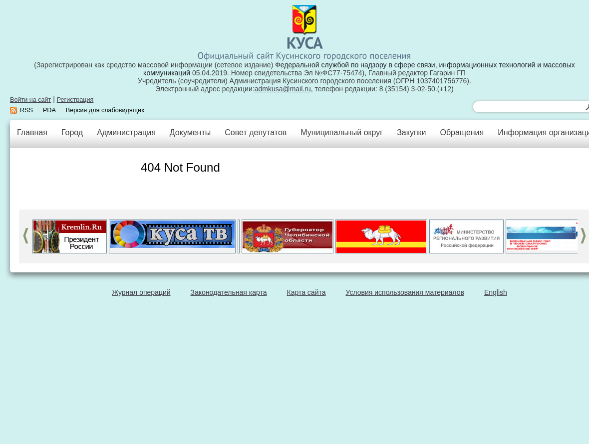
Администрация (126, 132)
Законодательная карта (229, 292)
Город (72, 132)
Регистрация (75, 99)
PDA (49, 110)
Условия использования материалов (405, 292)
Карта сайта (306, 292)
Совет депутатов (256, 132)
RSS (26, 110)
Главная (32, 132)
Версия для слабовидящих (105, 110)
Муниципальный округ (341, 132)
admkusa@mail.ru (283, 89)
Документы (190, 132)
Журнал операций (141, 292)
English (495, 292)
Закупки (411, 132)
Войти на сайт (30, 99)
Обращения (462, 132)
